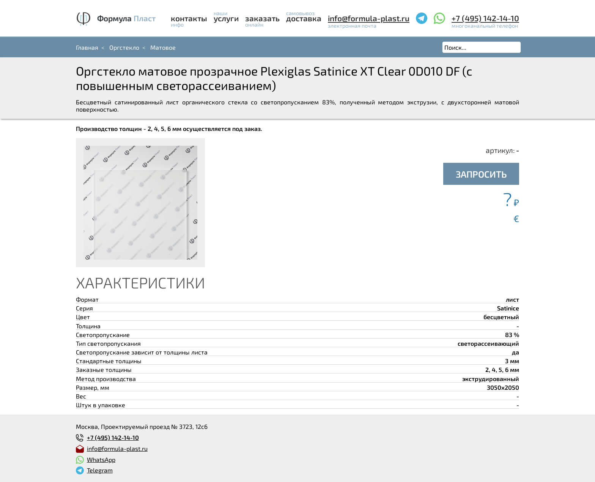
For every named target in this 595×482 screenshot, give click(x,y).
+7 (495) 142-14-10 (485, 18)
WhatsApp (101, 459)
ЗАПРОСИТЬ (481, 174)
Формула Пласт (126, 18)
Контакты (189, 18)
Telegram (100, 470)
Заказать (262, 18)
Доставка (303, 18)
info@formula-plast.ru (368, 18)
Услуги (226, 18)
